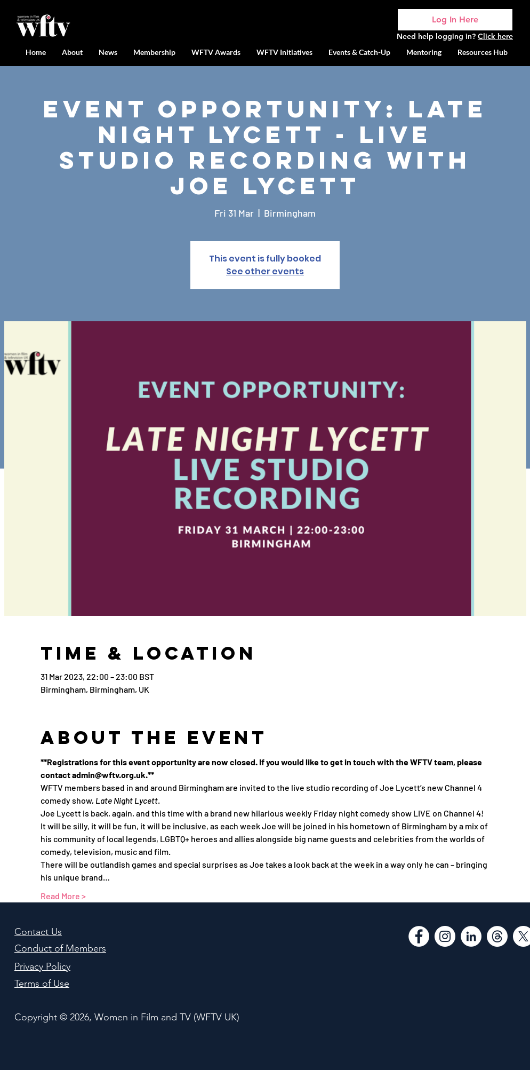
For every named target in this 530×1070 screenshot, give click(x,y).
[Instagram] (445, 936)
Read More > (63, 896)
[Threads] (497, 936)
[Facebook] (418, 936)
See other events (265, 271)
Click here (495, 36)
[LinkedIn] (471, 936)
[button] (284, 52)
